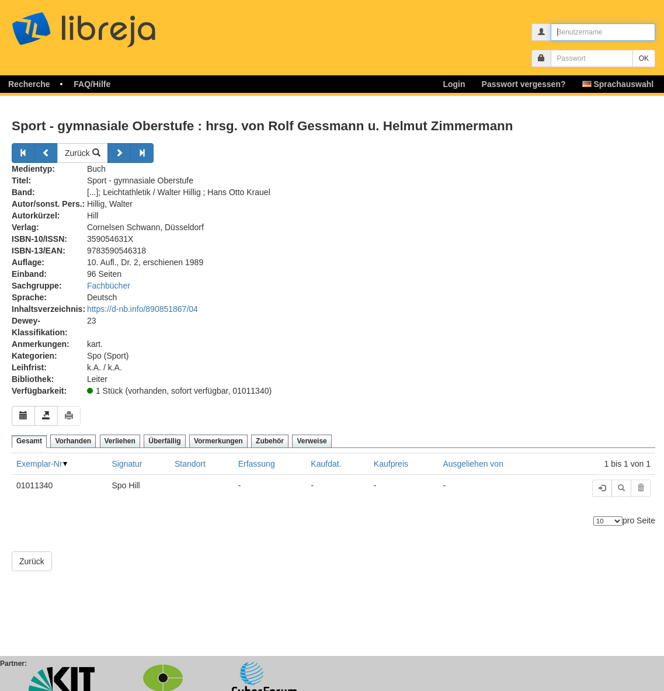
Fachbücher (108, 285)
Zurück (82, 153)
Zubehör (270, 441)
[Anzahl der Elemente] (608, 521)
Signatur (127, 463)
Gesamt (29, 441)
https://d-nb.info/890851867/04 (142, 309)
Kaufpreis (391, 463)
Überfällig (164, 441)
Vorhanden (73, 441)
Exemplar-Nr (39, 463)
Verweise (311, 441)
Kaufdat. (326, 463)
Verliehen (120, 441)
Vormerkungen (218, 441)
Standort (190, 463)
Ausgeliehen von (473, 463)
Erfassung (256, 463)
